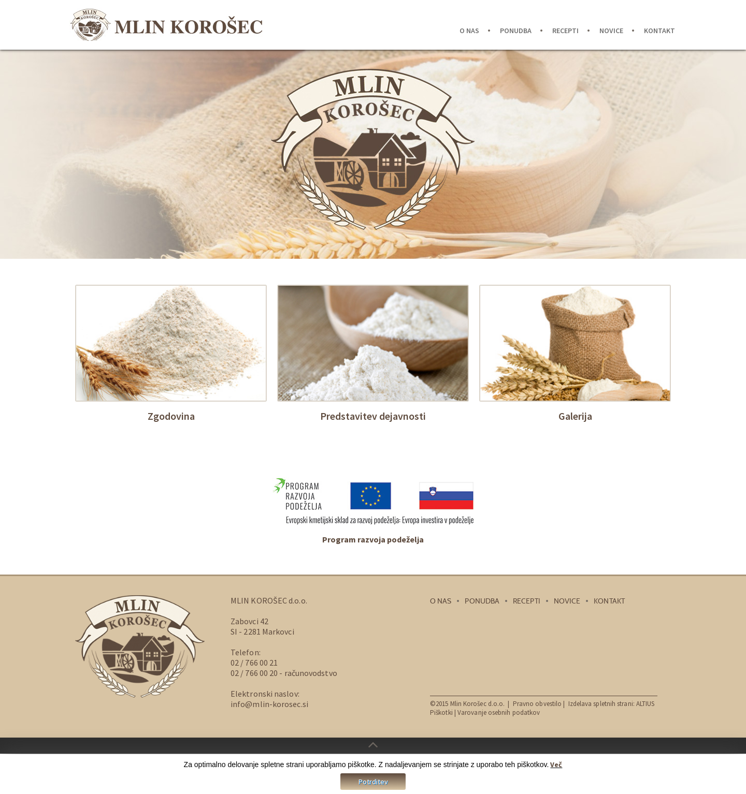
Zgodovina (171, 415)
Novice (611, 30)
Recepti (565, 30)
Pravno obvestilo (538, 702)
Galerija (575, 415)
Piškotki (441, 711)
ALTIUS (645, 702)
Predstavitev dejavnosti (373, 415)
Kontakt (659, 30)
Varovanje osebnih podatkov (498, 711)
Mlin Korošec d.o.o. (477, 702)
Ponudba (516, 30)
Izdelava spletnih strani (600, 702)
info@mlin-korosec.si (269, 703)
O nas (469, 30)
